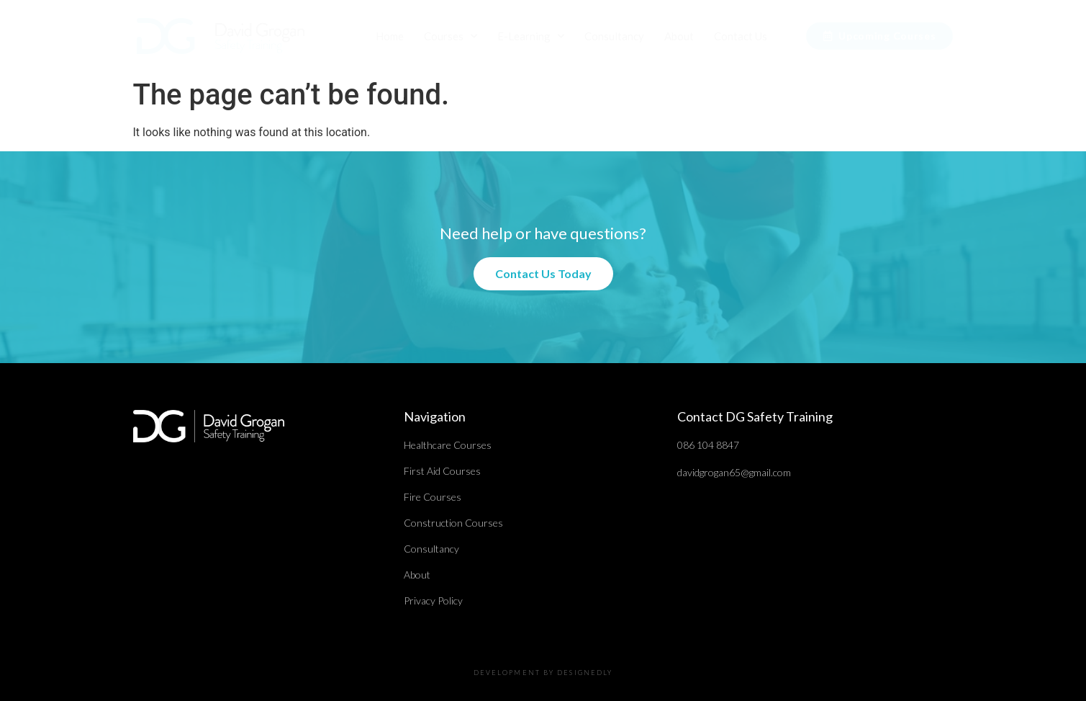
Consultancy (614, 36)
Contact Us (740, 36)
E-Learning (530, 36)
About (679, 36)
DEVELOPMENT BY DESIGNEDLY (543, 673)
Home (390, 36)
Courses (450, 36)
